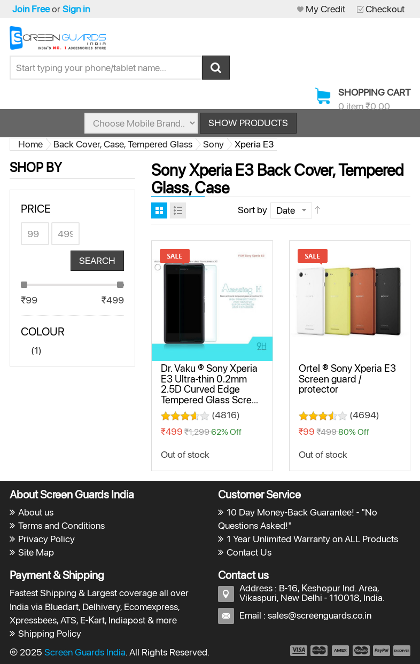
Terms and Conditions (61, 525)
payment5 (381, 650)
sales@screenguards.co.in (319, 615)
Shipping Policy (49, 633)
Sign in (76, 8)
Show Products (248, 122)
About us (35, 512)
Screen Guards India (85, 652)
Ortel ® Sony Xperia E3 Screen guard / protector (347, 378)
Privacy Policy (46, 538)
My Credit (325, 8)
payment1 (298, 650)
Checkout (385, 8)
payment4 (362, 650)
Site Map (36, 552)
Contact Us (249, 552)
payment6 (400, 650)
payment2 (319, 650)
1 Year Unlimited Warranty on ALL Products (312, 538)
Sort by (252, 209)
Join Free (31, 8)
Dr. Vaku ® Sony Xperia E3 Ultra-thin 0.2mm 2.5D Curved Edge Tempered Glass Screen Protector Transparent (211, 389)
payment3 (341, 650)
